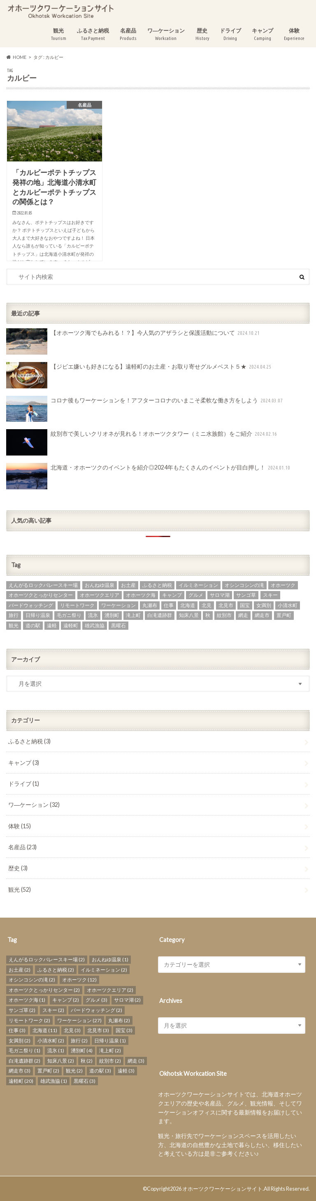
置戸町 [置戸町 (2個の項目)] (283, 615)
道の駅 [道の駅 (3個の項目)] (33, 625)
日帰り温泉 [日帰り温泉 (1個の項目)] (38, 615)
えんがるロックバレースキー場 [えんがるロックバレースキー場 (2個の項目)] (43, 585)
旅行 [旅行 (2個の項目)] (14, 615)
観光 (58, 34)
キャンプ (262, 34)
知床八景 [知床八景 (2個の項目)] (189, 615)
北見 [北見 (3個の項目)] (206, 605)
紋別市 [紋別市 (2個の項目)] (224, 615)
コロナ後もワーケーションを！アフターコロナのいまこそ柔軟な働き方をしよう (145, 409)
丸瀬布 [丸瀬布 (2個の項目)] (149, 605)
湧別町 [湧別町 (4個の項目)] (112, 615)
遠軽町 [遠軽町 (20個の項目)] (70, 625)
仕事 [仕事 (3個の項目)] (169, 605)
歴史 (202, 34)
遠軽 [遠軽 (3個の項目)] (52, 625)
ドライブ (230, 34)
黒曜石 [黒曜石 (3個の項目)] (118, 625)
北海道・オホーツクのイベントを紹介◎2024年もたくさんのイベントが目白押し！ (149, 476)
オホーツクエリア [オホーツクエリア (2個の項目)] (99, 595)
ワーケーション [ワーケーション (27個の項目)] (118, 605)
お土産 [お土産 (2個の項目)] (128, 585)
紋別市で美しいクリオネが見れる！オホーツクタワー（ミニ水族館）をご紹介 (142, 442)
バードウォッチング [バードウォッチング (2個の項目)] (31, 605)
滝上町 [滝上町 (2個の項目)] (133, 615)
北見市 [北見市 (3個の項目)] (225, 605)
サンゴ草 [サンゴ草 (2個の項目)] (246, 595)
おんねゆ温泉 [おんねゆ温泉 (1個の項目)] (99, 585)
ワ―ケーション (166, 34)
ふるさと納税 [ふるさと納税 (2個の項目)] (157, 585)
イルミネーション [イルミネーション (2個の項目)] (198, 585)
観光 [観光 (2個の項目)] (14, 625)
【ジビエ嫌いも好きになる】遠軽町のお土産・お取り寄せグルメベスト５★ (139, 375)
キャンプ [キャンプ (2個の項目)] (172, 595)
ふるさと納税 (93, 34)
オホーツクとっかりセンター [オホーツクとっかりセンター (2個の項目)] (41, 595)
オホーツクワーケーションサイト (222, 1188)
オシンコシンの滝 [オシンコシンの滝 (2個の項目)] (244, 585)
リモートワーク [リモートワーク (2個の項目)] (77, 605)
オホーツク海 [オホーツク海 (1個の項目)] (141, 595)
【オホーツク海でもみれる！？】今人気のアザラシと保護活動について (133, 341)
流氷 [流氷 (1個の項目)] (93, 615)
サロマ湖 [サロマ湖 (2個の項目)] (220, 595)
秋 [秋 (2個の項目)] (207, 615)
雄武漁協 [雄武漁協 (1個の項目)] (95, 625)
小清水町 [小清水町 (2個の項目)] (287, 605)
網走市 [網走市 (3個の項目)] (262, 615)
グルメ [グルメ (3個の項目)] (195, 595)
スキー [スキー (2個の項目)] (270, 595)
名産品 (128, 34)
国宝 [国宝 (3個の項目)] (245, 605)
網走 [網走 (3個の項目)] (243, 615)
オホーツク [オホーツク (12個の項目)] (283, 585)
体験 (294, 34)
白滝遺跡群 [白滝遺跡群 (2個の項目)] (159, 615)
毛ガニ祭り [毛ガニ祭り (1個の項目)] (69, 615)
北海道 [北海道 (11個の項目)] (187, 605)
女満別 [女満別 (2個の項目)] (263, 605)
